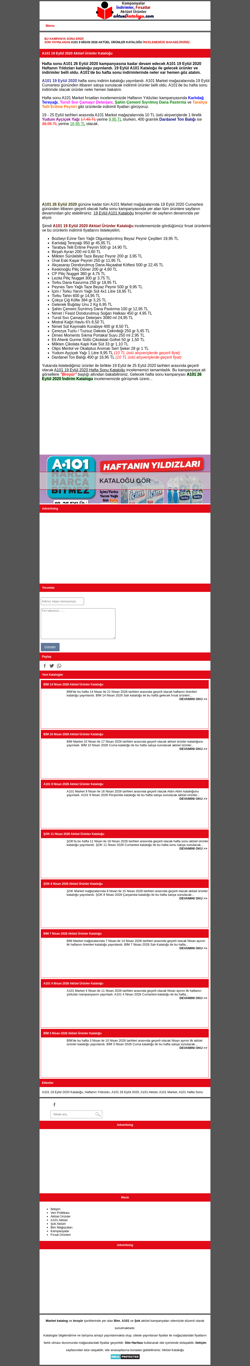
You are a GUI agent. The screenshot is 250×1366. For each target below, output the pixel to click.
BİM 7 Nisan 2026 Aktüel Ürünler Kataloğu (72, 933)
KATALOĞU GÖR (125, 480)
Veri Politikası (60, 1213)
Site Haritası (134, 1343)
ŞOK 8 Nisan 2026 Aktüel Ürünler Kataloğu (73, 884)
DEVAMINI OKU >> (193, 699)
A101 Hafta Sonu (191, 1092)
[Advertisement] (125, 164)
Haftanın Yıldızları (97, 1092)
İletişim (55, 1209)
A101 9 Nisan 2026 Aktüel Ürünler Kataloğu (106, 42)
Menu (50, 26)
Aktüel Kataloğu (173, 1350)
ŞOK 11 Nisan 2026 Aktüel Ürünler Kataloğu (73, 834)
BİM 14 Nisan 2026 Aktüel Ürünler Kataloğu (73, 684)
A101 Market (168, 1092)
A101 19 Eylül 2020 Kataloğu (62, 1092)
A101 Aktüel (149, 1092)
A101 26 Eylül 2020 (125, 1092)
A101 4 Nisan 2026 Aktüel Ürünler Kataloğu (73, 983)
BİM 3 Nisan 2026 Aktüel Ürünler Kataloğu (72, 1033)
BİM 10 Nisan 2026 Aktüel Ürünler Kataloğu (73, 734)
